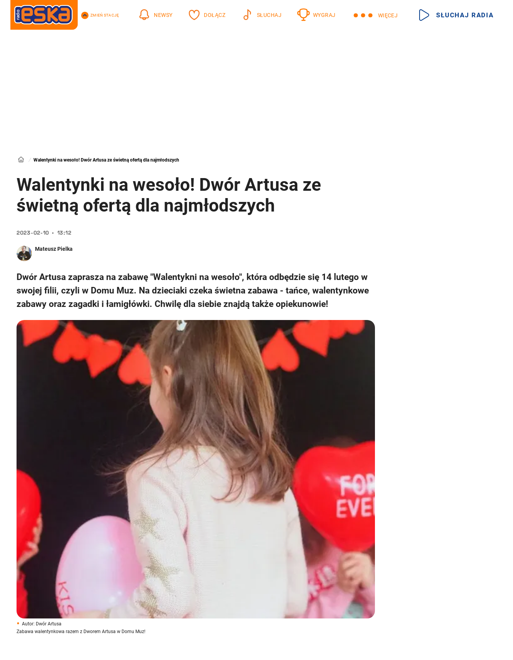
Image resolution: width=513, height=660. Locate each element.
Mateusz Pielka (54, 249)
